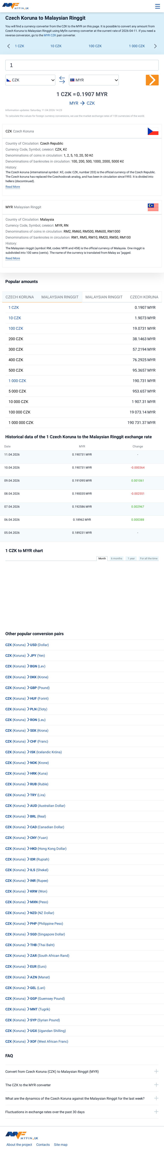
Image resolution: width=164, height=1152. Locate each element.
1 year (131, 558)
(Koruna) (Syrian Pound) (32, 1020)
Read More (13, 186)
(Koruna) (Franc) (26, 741)
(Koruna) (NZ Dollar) (29, 913)
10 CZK (56, 46)
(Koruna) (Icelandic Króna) (33, 752)
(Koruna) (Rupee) (26, 881)
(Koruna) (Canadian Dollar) (34, 827)
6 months (116, 558)
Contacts (43, 1145)
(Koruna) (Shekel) (26, 870)
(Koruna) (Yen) (25, 656)
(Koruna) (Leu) (25, 720)
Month (102, 558)
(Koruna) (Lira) (25, 795)
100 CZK (95, 46)
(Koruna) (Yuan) (26, 838)
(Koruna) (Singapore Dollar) (35, 934)
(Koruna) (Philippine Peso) (34, 924)
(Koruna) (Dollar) (27, 645)
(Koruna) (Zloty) (26, 709)
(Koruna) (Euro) (26, 966)
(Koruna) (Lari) (25, 988)
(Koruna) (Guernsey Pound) (35, 999)
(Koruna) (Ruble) (26, 784)
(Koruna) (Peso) (26, 902)
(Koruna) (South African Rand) (37, 956)
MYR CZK (50, 35)
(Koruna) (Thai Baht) (30, 945)
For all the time (148, 558)
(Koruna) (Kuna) (26, 773)
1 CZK (19, 46)
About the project (19, 1145)
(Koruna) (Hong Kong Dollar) (36, 849)
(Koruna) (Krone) (26, 677)
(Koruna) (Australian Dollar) (35, 806)
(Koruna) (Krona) (26, 730)
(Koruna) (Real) (25, 816)
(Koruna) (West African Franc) (36, 1041)
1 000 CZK (137, 46)
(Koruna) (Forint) (27, 698)
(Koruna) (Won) (26, 891)
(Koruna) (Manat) (27, 977)
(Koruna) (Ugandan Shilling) (35, 1031)
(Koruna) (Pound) (27, 688)
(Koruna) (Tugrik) (27, 1009)
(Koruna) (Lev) (25, 666)
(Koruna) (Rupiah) (27, 859)
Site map (60, 1145)
